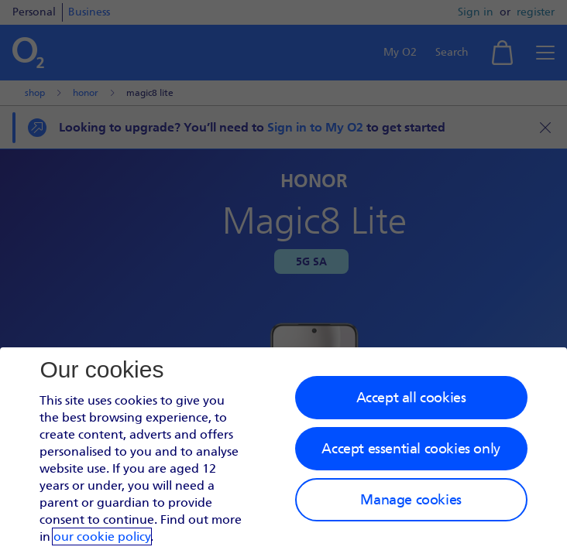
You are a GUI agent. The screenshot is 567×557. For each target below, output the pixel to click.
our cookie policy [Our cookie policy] (101, 536)
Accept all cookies (411, 397)
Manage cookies (410, 499)
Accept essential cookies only (410, 448)
